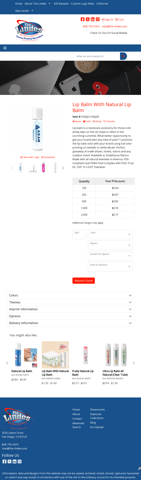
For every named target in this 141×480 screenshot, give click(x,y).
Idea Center (22, 11)
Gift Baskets (61, 3)
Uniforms (102, 3)
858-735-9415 (91, 26)
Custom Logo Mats (82, 3)
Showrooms (97, 409)
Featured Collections (96, 416)
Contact (77, 418)
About (76, 414)
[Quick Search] (96, 56)
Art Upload (96, 427)
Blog (93, 422)
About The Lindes (35, 3)
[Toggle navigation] (5, 48)
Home (18, 3)
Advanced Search (78, 425)
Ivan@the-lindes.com (114, 26)
